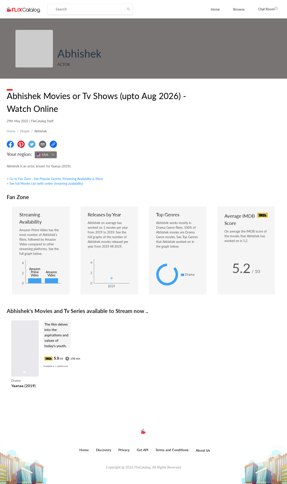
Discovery (103, 450)
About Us (203, 450)
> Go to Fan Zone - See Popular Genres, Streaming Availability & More (55, 179)
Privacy (124, 450)
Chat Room (268, 9)
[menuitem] (215, 9)
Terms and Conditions (172, 450)
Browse (239, 9)
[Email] (42, 144)
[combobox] (46, 154)
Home (215, 9)
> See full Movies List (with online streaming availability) (45, 183)
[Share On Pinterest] (21, 144)
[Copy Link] (53, 144)
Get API (142, 450)
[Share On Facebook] (10, 144)
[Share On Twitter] (31, 144)
